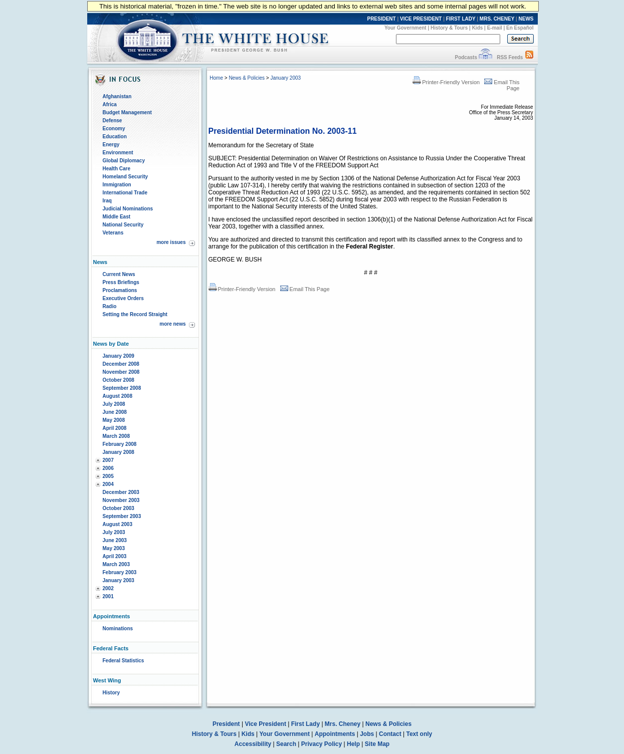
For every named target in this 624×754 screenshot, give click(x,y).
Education (115, 136)
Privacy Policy (321, 743)
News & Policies (247, 78)
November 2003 (121, 500)
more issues (170, 242)
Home (216, 78)
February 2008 (120, 444)
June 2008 (115, 412)
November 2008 (121, 372)
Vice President (265, 723)
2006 (108, 468)
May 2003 (114, 548)
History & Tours (449, 28)
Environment (118, 152)
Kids (477, 28)
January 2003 (118, 580)
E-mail (494, 28)
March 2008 (116, 436)
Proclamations (120, 290)
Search (286, 743)
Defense (112, 120)
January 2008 (118, 452)
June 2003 (115, 540)
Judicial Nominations (128, 208)
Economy (114, 128)
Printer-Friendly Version (446, 82)
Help (353, 743)
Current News (119, 274)
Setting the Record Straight (135, 314)
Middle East (117, 216)
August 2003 (117, 524)
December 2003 (121, 492)
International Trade (125, 192)
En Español (519, 28)
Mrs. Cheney (342, 723)
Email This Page (305, 289)
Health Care (117, 168)
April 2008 (115, 428)
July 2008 (114, 404)
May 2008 (114, 420)
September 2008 (122, 388)
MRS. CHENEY (497, 19)
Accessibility (253, 743)
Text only (419, 733)
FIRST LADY (461, 19)
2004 (108, 484)
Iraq (107, 200)
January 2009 (118, 356)
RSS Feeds (510, 57)
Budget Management (127, 112)
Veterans (113, 232)
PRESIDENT (381, 19)
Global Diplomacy (124, 160)
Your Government (405, 28)
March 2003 (116, 564)
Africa (110, 104)
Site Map (377, 743)
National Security (123, 224)
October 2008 (118, 380)
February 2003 (120, 572)
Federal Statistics (123, 660)
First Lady (305, 723)
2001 (108, 596)
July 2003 (114, 532)
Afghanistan (117, 96)
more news (172, 324)
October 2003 (118, 508)
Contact (390, 733)
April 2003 (115, 556)
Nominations (118, 628)
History (111, 692)
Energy (111, 144)
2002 (108, 588)
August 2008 (117, 396)
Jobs (367, 733)
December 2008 (121, 364)
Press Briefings (121, 282)
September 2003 (122, 516)
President (226, 723)
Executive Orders (123, 298)
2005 (108, 476)
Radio (110, 306)
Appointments (335, 733)
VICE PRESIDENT (421, 19)
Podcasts (466, 57)
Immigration (117, 184)
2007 (108, 460)
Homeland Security (125, 176)
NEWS (526, 19)
